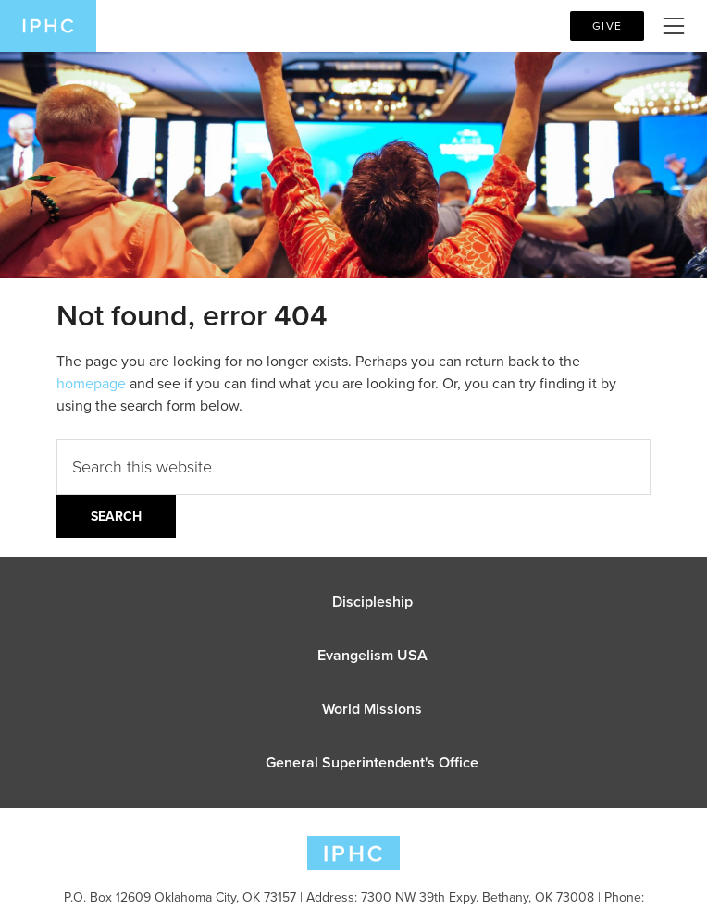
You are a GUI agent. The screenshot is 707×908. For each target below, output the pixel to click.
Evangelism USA (372, 655)
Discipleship (372, 601)
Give (607, 26)
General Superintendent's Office (372, 762)
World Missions (372, 708)
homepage (91, 383)
